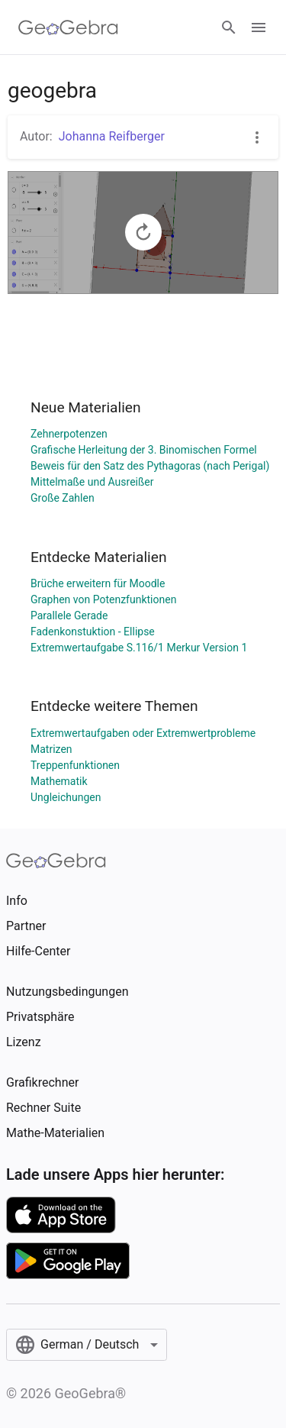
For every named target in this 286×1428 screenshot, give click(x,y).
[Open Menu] (258, 27)
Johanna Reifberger (112, 136)
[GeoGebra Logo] (68, 27)
